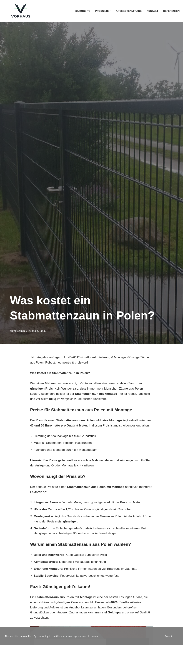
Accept (168, 636)
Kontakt (152, 11)
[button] (110, 11)
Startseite (82, 11)
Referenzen (171, 11)
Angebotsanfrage (128, 11)
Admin (21, 330)
